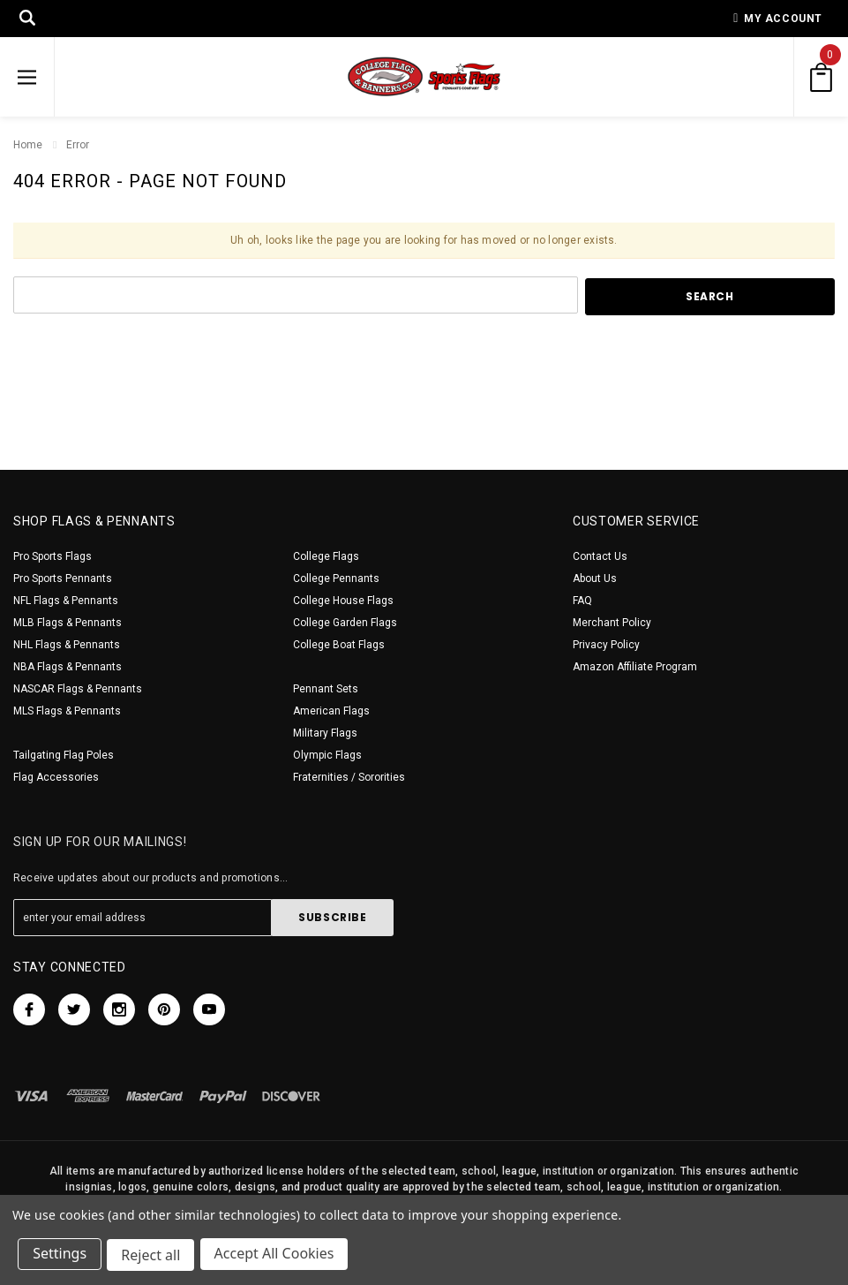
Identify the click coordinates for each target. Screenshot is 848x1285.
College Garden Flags (345, 622)
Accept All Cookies (279, 1256)
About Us (595, 578)
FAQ (582, 600)
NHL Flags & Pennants (66, 645)
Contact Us (600, 556)
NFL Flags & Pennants (65, 600)
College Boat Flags (339, 645)
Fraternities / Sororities (349, 777)
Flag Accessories (56, 777)
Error (77, 145)
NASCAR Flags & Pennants (77, 689)
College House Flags (343, 600)
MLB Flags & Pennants (67, 622)
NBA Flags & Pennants (67, 667)
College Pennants (336, 578)
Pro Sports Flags (52, 556)
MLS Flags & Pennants (67, 711)
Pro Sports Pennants (62, 578)
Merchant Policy (612, 622)
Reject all (154, 1256)
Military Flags (325, 733)
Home (27, 145)
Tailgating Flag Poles (63, 755)
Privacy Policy (606, 645)
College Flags (326, 556)
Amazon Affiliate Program (635, 667)
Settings (61, 1256)
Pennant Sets (325, 689)
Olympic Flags (327, 755)
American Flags (331, 711)
